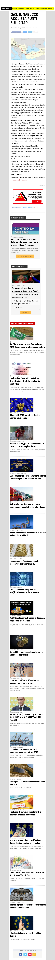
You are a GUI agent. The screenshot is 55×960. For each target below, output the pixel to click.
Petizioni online (17, 218)
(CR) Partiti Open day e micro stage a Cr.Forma (23, 8)
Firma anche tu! (25, 256)
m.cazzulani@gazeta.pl (19, 180)
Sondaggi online (19, 267)
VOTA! (25, 312)
